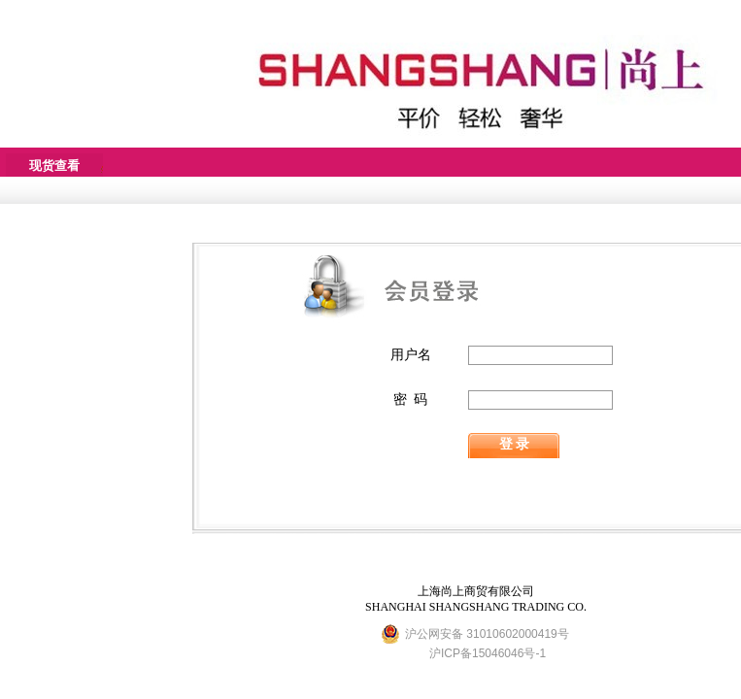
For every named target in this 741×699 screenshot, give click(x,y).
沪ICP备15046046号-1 (487, 653)
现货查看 (54, 165)
